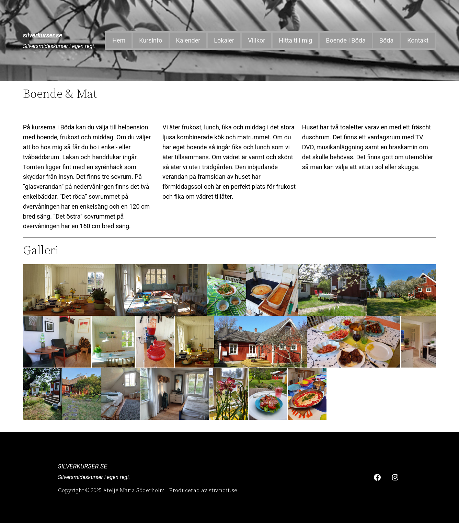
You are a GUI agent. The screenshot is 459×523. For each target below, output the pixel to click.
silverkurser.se (42, 35)
